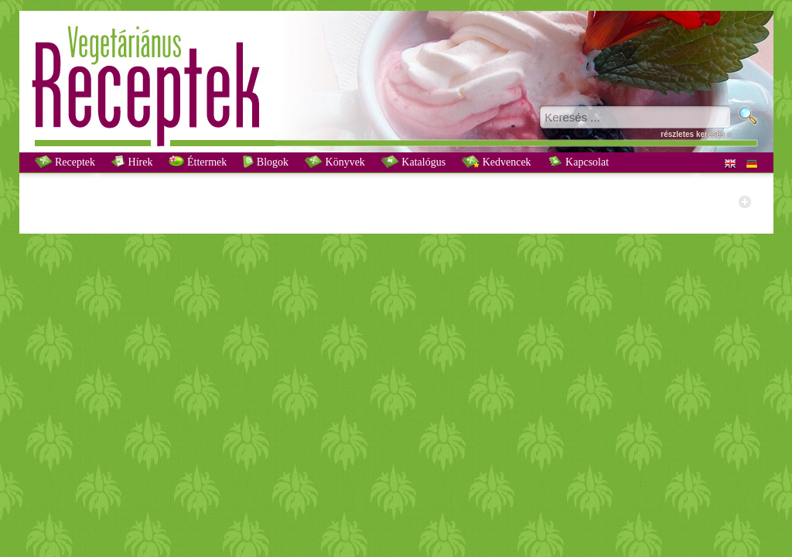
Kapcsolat (578, 161)
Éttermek (198, 161)
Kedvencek (496, 161)
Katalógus (413, 161)
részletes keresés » (696, 134)
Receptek (65, 161)
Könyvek (335, 161)
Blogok (265, 161)
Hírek (131, 161)
